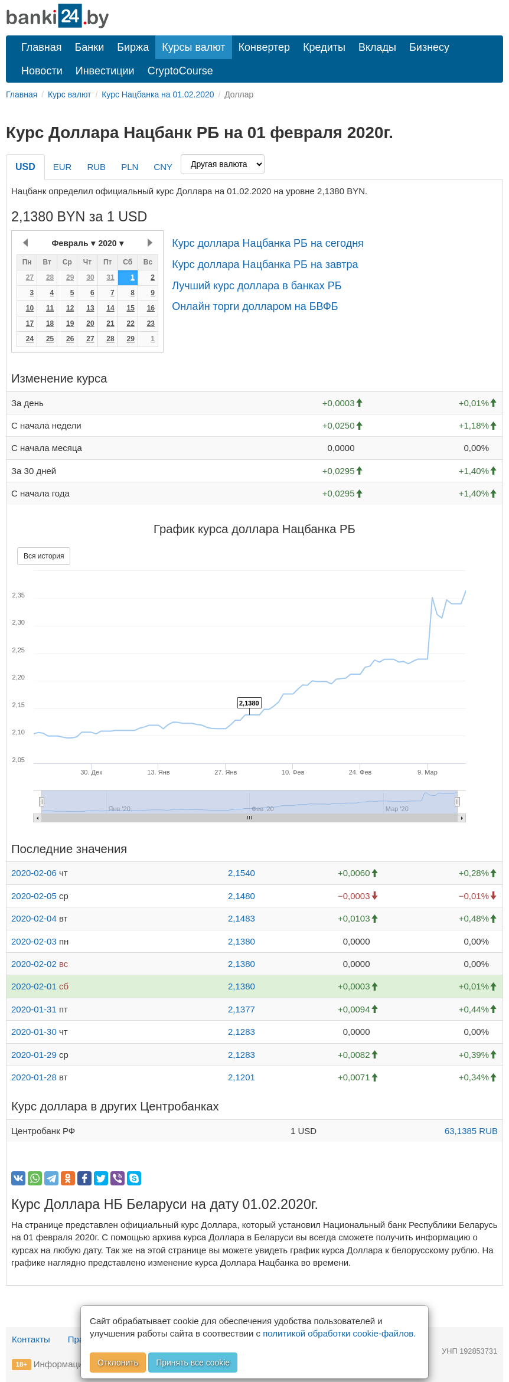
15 (130, 308)
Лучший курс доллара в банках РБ (257, 286)
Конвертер (265, 47)
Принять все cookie (193, 1362)
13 (90, 308)
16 (151, 308)
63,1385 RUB (471, 1131)
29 (70, 277)
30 (90, 277)
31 (110, 277)
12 (70, 308)
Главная (41, 47)
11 (50, 308)
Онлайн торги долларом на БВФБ (255, 306)
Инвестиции (105, 71)
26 (70, 339)
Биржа (133, 47)
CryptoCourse (180, 71)
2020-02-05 (34, 896)
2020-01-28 (34, 1077)
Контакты (31, 1339)
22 (130, 323)
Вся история (44, 556)
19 (70, 323)
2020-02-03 (34, 941)
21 (110, 323)
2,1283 (241, 1032)
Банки (90, 47)
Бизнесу (429, 47)
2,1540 (241, 873)
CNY (163, 167)
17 (30, 323)
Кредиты (324, 47)
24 (30, 339)
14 (110, 308)
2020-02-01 (34, 986)
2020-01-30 (34, 1032)
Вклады (377, 47)
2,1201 (241, 1077)
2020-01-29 (34, 1055)
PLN (129, 167)
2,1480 (241, 896)
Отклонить (117, 1362)
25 (50, 339)
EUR (62, 167)
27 (30, 277)
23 (151, 323)
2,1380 (241, 941)
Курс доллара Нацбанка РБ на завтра (265, 264)
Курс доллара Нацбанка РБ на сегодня (268, 243)
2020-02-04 (34, 918)
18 (50, 323)
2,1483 (241, 918)
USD (25, 167)
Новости (42, 71)
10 (30, 308)
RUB (96, 167)
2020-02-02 (34, 964)
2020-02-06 (34, 873)
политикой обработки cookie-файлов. (339, 1333)
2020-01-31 (34, 1009)
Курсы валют (193, 47)
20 (90, 323)
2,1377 (241, 1009)
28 (50, 277)
